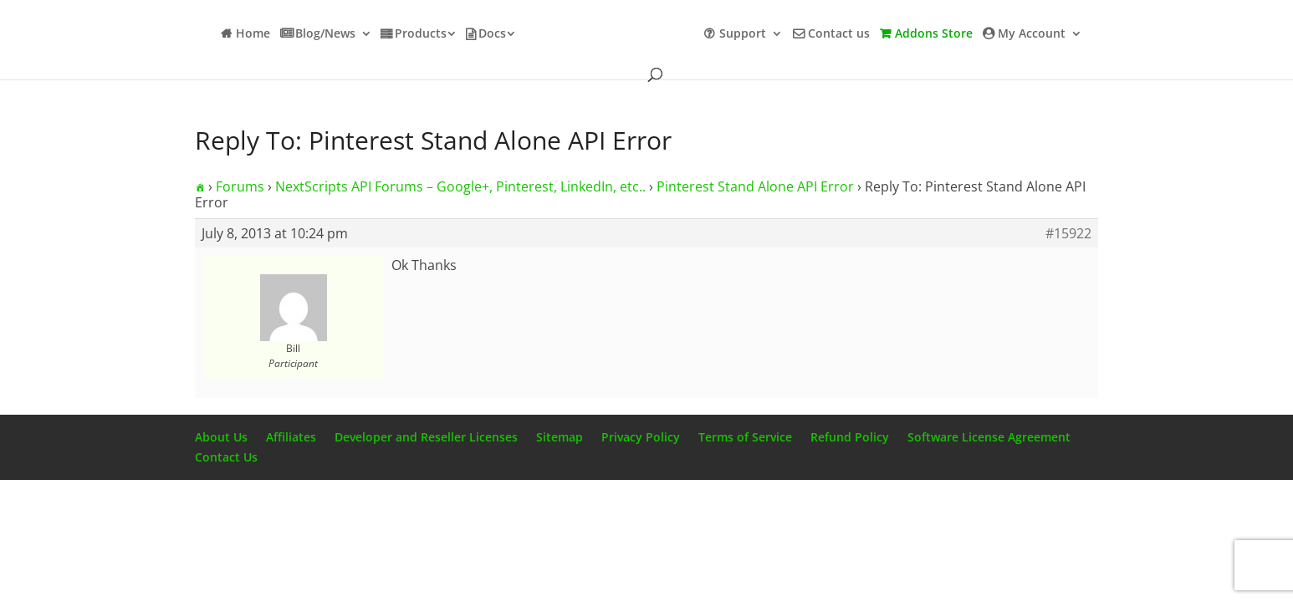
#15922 (1068, 233)
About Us (221, 437)
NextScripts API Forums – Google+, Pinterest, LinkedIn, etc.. (460, 186)
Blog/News (325, 34)
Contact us (839, 34)
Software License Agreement (989, 437)
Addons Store (934, 34)
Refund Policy (849, 437)
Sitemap (559, 437)
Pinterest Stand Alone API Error (755, 186)
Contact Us (226, 457)
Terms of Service (745, 437)
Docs (492, 34)
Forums (240, 186)
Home (253, 34)
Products (421, 34)
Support (742, 34)
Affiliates (291, 437)
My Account (1032, 34)
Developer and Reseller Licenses (426, 437)
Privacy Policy (640, 437)
